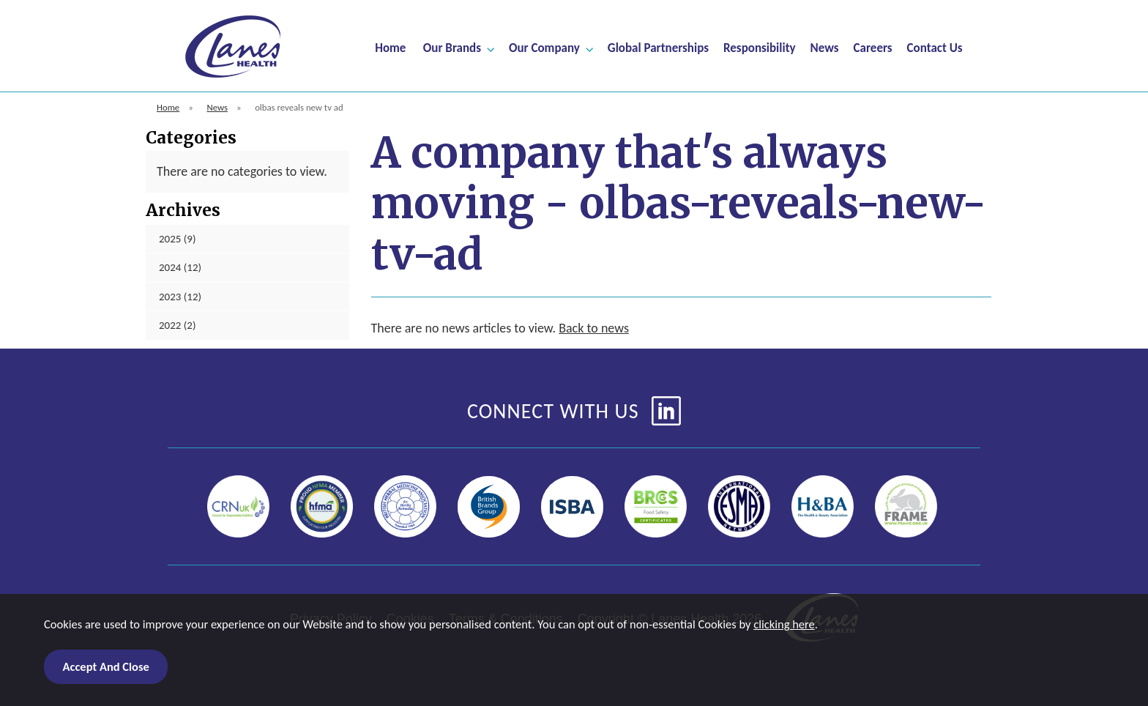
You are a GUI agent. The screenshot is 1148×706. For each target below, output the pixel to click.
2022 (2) (177, 325)
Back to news (594, 328)
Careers (873, 47)
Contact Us (935, 47)
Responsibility (759, 47)
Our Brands (452, 47)
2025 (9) (177, 238)
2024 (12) (180, 267)
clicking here (784, 624)
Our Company (544, 47)
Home (390, 47)
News (824, 47)
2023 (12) (180, 296)
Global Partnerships (658, 47)
